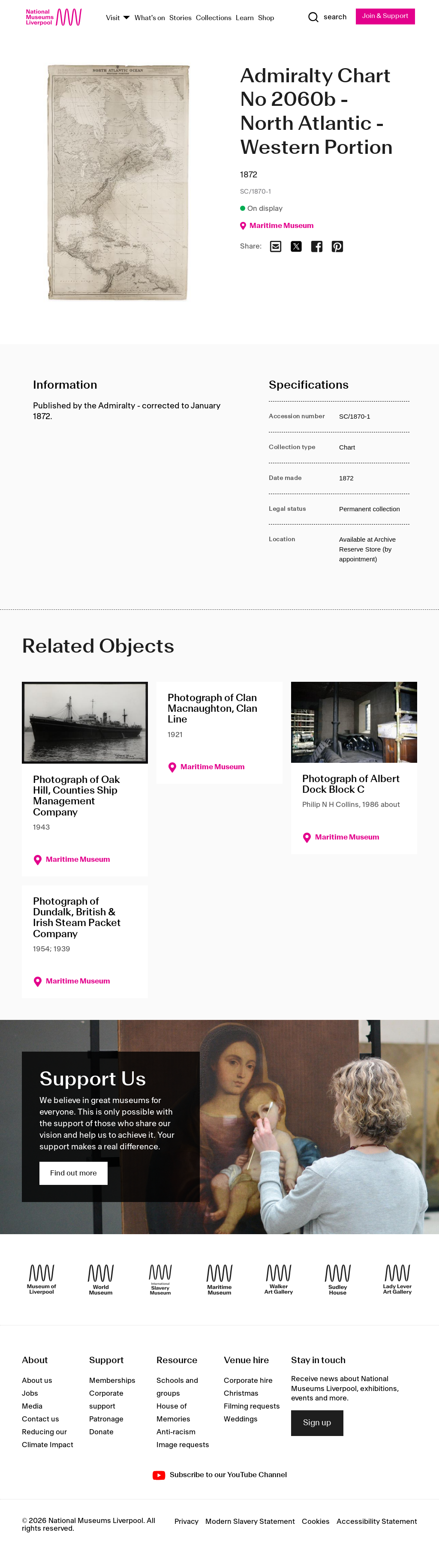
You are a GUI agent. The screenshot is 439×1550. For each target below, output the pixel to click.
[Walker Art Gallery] (278, 1280)
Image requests (182, 1445)
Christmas (241, 1394)
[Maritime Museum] (219, 1280)
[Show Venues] (126, 18)
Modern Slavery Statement (250, 1522)
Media (32, 1407)
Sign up (317, 1423)
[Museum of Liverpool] (41, 1280)
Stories (180, 18)
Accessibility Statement (377, 1522)
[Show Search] (326, 18)
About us (37, 1381)
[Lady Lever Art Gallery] (397, 1280)
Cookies (316, 1522)
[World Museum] (100, 1280)
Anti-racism (175, 1432)
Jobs (30, 1394)
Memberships (112, 1381)
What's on (150, 18)
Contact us (40, 1420)
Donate (101, 1432)
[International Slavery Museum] (160, 1280)
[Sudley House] (338, 1280)
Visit (113, 18)
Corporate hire (248, 1381)
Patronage (106, 1420)
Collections (214, 18)
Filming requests (252, 1407)
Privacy (186, 1522)
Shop (266, 18)
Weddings (241, 1420)
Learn (245, 18)
